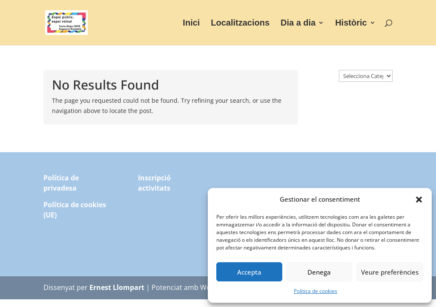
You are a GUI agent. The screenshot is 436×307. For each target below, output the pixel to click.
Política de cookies (315, 291)
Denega (319, 272)
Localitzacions (240, 23)
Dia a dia (298, 23)
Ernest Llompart (116, 287)
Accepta (249, 272)
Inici (191, 23)
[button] (419, 199)
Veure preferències (390, 272)
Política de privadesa (61, 183)
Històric (351, 23)
